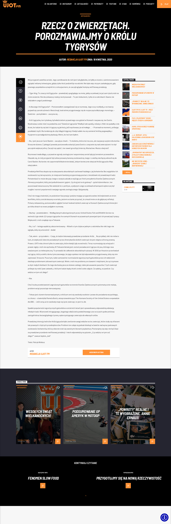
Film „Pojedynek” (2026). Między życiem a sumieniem (142, 137)
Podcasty (150, 4)
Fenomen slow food (43, 496)
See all (127, 190)
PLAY (164, 4)
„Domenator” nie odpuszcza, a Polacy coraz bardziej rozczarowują (143, 172)
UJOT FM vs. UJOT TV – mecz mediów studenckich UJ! (142, 129)
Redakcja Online (23, 458)
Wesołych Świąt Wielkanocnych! (138, 103)
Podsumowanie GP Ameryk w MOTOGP (143, 112)
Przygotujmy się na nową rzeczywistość (128, 496)
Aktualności (82, 4)
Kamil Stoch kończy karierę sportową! (143, 145)
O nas (124, 4)
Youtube (112, 4)
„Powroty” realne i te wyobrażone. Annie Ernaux (142, 120)
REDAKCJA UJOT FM (77, 68)
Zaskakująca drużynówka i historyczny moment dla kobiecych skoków (143, 164)
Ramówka (136, 4)
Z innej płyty (129, 205)
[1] (20, 155)
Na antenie (52, 4)
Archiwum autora (96, 370)
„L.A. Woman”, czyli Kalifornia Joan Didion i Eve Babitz (143, 155)
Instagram (66, 4)
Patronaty (98, 4)
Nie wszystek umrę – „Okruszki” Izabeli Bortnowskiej (140, 181)
